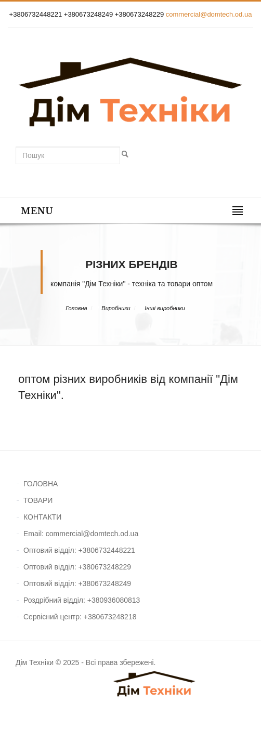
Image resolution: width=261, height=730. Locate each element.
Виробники (115, 308)
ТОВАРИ (38, 500)
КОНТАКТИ (42, 517)
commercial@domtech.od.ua (209, 14)
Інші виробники (165, 308)
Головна (76, 308)
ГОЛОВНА (40, 484)
